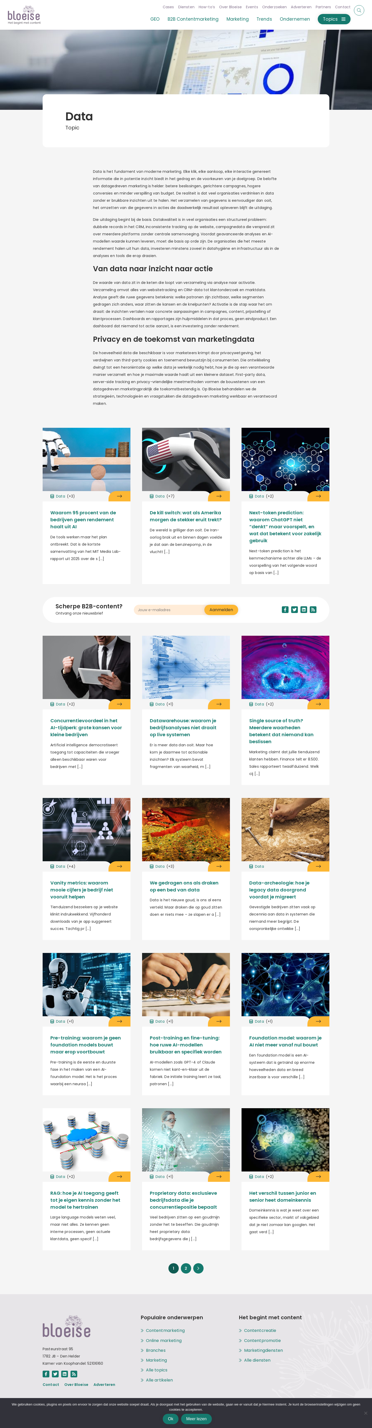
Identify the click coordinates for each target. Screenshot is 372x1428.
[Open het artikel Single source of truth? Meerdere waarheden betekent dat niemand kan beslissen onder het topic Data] (318, 704)
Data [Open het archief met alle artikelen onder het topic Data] (62, 496)
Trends (260, 19)
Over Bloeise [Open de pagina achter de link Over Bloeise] (76, 1384)
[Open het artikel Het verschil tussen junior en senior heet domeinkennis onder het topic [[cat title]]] (285, 1141)
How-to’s (202, 7)
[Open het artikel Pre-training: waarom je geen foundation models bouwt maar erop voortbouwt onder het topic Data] (119, 1021)
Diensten (182, 7)
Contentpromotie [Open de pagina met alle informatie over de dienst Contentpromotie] (262, 1341)
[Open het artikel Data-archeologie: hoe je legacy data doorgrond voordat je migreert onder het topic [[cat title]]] (285, 831)
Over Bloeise (226, 7)
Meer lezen (196, 1419)
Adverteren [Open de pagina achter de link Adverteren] (104, 1384)
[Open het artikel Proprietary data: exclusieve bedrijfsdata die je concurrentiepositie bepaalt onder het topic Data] (219, 1176)
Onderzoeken (270, 7)
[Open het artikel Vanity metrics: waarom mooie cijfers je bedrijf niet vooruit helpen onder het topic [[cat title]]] (86, 831)
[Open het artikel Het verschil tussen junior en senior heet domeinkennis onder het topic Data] (318, 1176)
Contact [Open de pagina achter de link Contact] (51, 1384)
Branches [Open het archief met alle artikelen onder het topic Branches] (156, 1350)
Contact (338, 7)
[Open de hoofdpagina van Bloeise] (24, 15)
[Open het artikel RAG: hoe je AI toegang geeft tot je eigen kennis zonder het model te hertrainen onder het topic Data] (119, 1176)
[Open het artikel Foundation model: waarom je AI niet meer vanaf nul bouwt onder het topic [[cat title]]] (285, 986)
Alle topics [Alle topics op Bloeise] (157, 1370)
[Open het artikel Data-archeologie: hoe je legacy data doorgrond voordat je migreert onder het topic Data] (318, 866)
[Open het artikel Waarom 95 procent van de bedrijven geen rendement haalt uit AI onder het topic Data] (119, 496)
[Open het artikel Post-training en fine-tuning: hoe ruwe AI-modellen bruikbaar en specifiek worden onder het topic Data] (219, 1021)
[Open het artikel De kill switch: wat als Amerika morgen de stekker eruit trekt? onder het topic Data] (219, 496)
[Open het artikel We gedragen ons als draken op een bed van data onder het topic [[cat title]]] (186, 831)
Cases (164, 7)
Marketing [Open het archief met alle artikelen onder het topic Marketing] (156, 1360)
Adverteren (296, 7)
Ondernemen (290, 19)
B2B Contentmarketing (188, 19)
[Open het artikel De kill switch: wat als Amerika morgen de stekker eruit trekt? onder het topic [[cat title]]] (186, 461)
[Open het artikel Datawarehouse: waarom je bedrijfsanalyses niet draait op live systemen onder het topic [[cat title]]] (186, 669)
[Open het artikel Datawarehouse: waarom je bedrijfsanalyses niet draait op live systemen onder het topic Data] (219, 704)
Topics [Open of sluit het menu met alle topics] (330, 19)
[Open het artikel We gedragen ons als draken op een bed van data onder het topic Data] (219, 866)
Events (248, 7)
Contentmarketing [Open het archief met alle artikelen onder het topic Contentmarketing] (165, 1330)
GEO (150, 19)
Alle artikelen (159, 1380)
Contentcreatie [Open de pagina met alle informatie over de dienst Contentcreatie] (260, 1330)
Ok (170, 1419)
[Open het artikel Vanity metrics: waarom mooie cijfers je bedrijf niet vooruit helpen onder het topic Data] (119, 866)
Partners (319, 7)
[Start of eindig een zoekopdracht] (359, 10)
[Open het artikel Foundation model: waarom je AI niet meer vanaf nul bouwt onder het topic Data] (318, 1021)
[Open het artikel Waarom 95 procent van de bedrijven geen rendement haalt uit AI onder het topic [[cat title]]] (86, 461)
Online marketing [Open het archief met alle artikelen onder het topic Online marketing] (164, 1341)
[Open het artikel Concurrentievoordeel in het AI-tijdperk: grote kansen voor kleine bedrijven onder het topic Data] (119, 704)
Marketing (233, 19)
